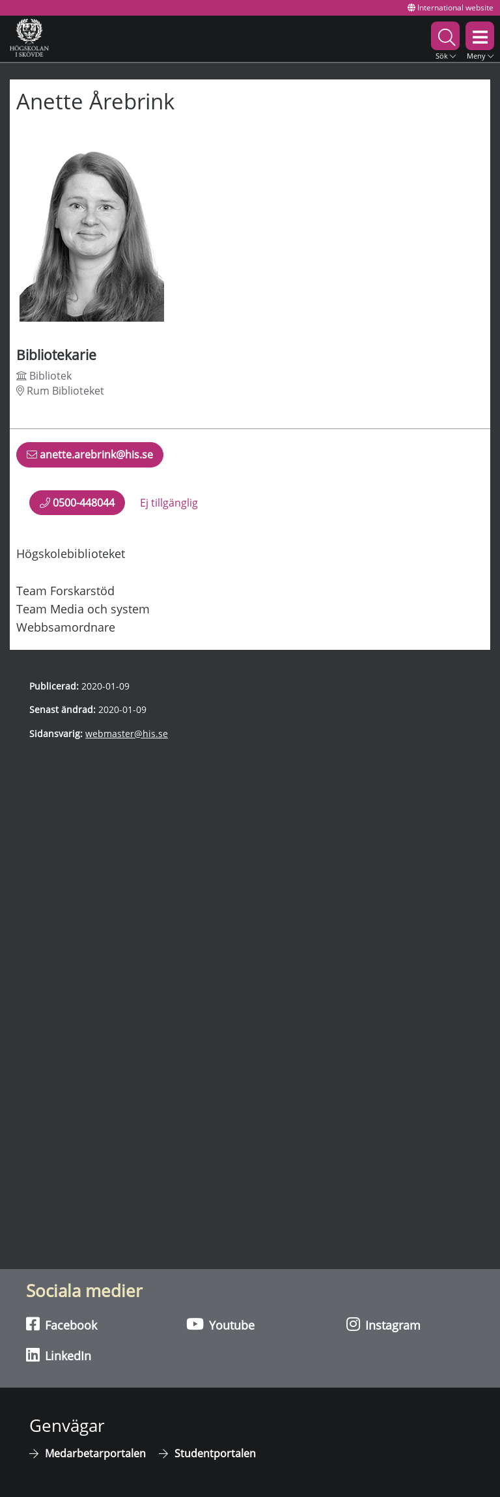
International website (450, 7)
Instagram (383, 1324)
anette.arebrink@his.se (90, 457)
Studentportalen (215, 1453)
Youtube (220, 1324)
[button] (445, 39)
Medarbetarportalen (95, 1453)
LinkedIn (58, 1355)
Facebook (61, 1324)
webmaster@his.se (126, 733)
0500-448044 (77, 502)
